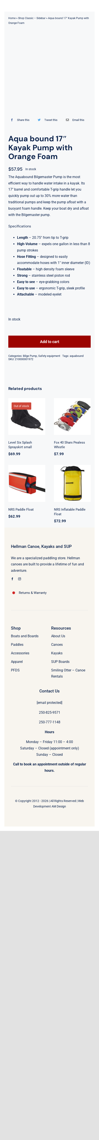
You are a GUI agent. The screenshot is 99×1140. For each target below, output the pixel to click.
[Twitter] (46, 119)
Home (12, 18)
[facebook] (12, 578)
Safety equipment (49, 356)
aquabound (76, 356)
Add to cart (49, 341)
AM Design (59, 806)
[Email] (74, 119)
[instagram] (19, 578)
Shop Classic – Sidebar (31, 18)
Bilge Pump (30, 356)
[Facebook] (19, 119)
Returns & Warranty (33, 593)
